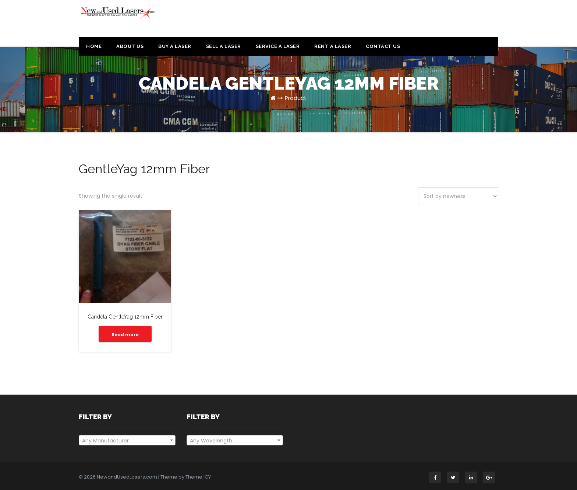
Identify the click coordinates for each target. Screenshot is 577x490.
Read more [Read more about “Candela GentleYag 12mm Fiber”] (125, 334)
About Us (130, 46)
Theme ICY (198, 476)
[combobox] (127, 440)
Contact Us (383, 46)
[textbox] (127, 440)
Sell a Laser (223, 46)
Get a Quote (462, 21)
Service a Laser (278, 46)
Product (296, 98)
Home (94, 46)
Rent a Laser (332, 46)
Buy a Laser (174, 46)
